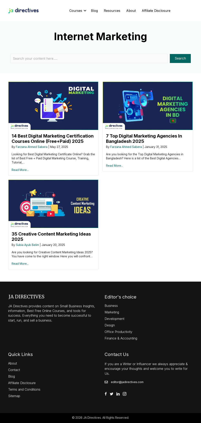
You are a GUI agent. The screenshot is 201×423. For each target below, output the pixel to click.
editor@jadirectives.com (127, 382)
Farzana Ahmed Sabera (31, 147)
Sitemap (14, 396)
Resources (112, 11)
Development (114, 319)
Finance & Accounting (121, 338)
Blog (94, 11)
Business (111, 306)
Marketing (112, 312)
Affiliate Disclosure (156, 11)
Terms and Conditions (24, 389)
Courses (75, 11)
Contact (14, 370)
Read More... (20, 170)
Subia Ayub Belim (27, 245)
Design (110, 325)
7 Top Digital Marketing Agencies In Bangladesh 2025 (144, 138)
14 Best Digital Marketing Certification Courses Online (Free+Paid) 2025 (53, 138)
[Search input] (89, 58)
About (131, 11)
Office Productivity (118, 332)
